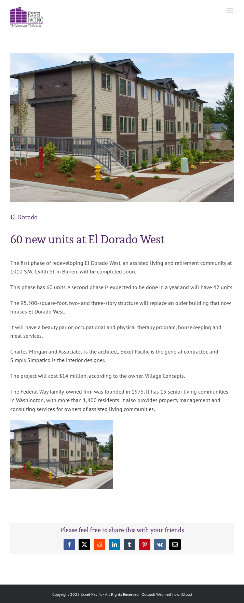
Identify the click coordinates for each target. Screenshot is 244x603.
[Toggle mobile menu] (230, 10)
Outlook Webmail (156, 594)
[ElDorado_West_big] (122, 127)
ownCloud (183, 594)
